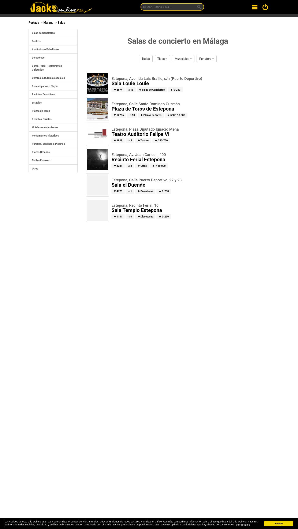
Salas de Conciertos (43, 32)
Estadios (37, 102)
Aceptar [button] (278, 523)
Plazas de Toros (41, 110)
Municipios (183, 58)
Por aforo (206, 58)
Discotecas (38, 57)
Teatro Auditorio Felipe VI (140, 134)
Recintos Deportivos (43, 94)
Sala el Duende (128, 185)
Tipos (162, 58)
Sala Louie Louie (130, 83)
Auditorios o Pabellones (45, 49)
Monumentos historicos (45, 135)
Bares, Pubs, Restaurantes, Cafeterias (47, 67)
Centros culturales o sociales (48, 78)
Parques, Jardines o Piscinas (48, 143)
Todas (146, 58)
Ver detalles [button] (243, 524)
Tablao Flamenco (41, 160)
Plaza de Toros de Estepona (142, 109)
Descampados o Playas (45, 86)
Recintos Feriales (42, 119)
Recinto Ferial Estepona (138, 160)
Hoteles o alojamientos (45, 127)
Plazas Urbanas (41, 152)
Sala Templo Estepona (136, 210)
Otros (35, 168)
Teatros (36, 41)
